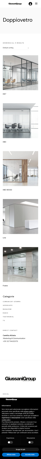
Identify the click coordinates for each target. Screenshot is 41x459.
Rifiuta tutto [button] (11, 454)
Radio (5, 313)
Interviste (8, 305)
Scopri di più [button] (20, 449)
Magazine (7, 309)
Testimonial (8, 317)
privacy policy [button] (28, 411)
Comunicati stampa (12, 301)
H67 (4, 94)
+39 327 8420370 (10, 341)
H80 (4, 142)
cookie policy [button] (6, 420)
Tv (4, 320)
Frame (5, 286)
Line (4, 238)
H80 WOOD (7, 190)
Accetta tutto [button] (30, 454)
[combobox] (16, 48)
